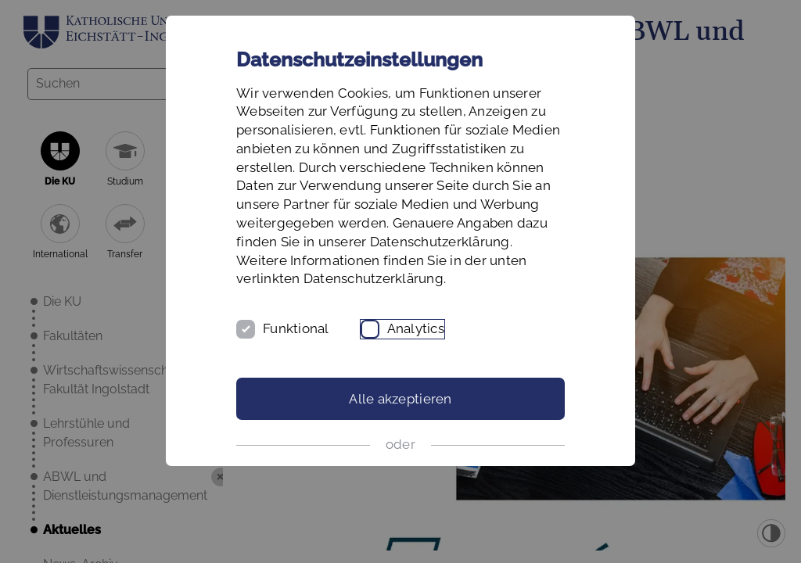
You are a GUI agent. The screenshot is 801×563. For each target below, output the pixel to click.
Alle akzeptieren (400, 399)
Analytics (415, 328)
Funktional (296, 328)
